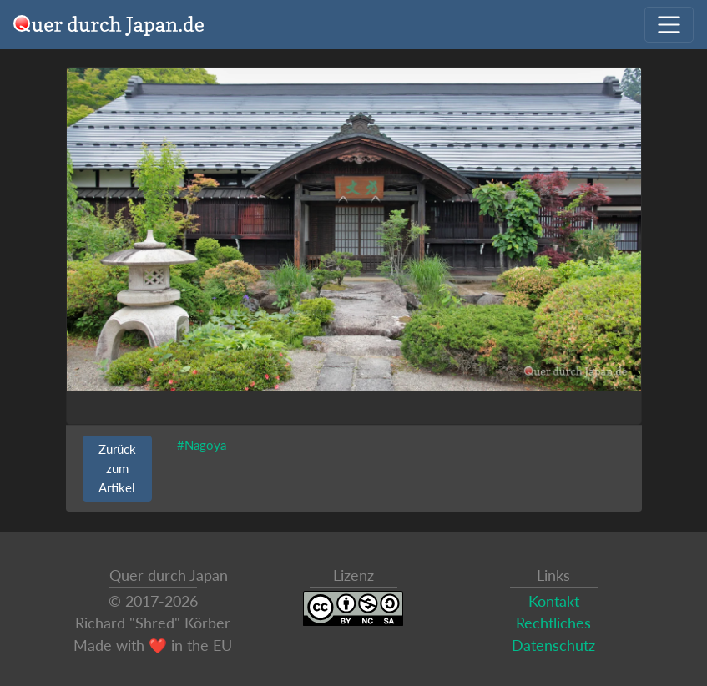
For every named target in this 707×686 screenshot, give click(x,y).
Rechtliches (553, 623)
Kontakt (553, 601)
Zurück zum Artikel (117, 468)
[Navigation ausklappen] (669, 25)
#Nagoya (201, 444)
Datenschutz (553, 645)
